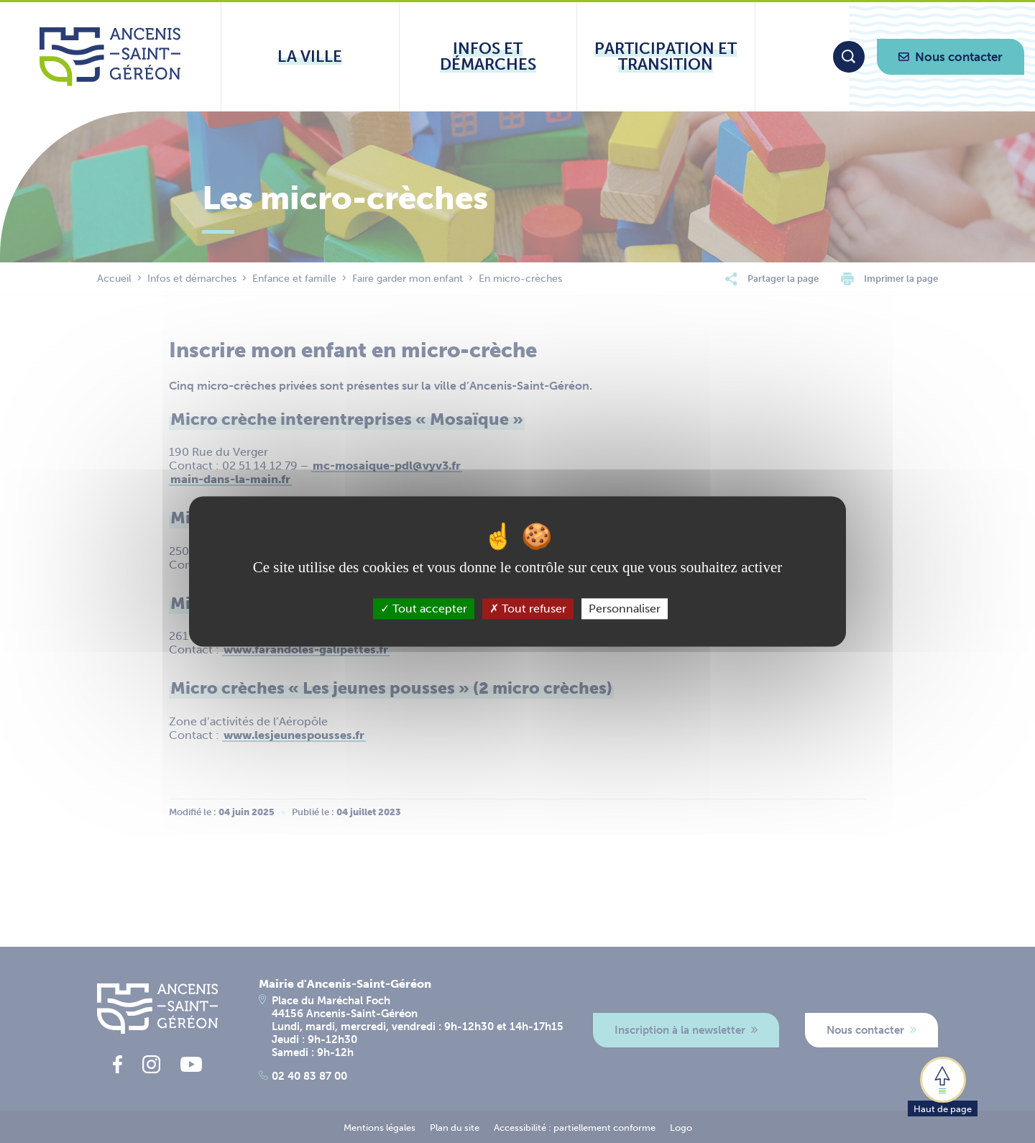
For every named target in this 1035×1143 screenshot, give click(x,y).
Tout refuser (527, 608)
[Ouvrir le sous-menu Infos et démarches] (488, 56)
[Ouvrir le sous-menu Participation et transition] (666, 56)
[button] (943, 1085)
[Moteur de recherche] (849, 57)
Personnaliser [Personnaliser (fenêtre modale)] (625, 608)
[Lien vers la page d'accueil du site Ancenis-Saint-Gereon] (110, 56)
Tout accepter (423, 608)
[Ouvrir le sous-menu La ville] (310, 56)
